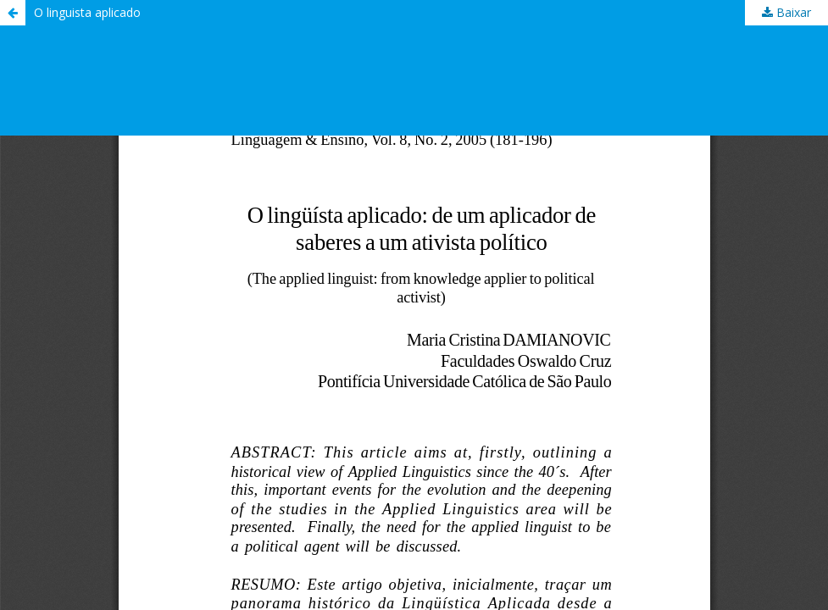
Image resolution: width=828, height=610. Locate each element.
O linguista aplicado (87, 12)
